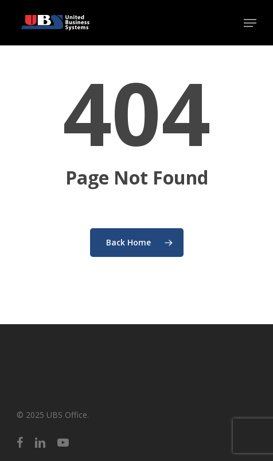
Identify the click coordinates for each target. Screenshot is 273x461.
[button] (250, 23)
